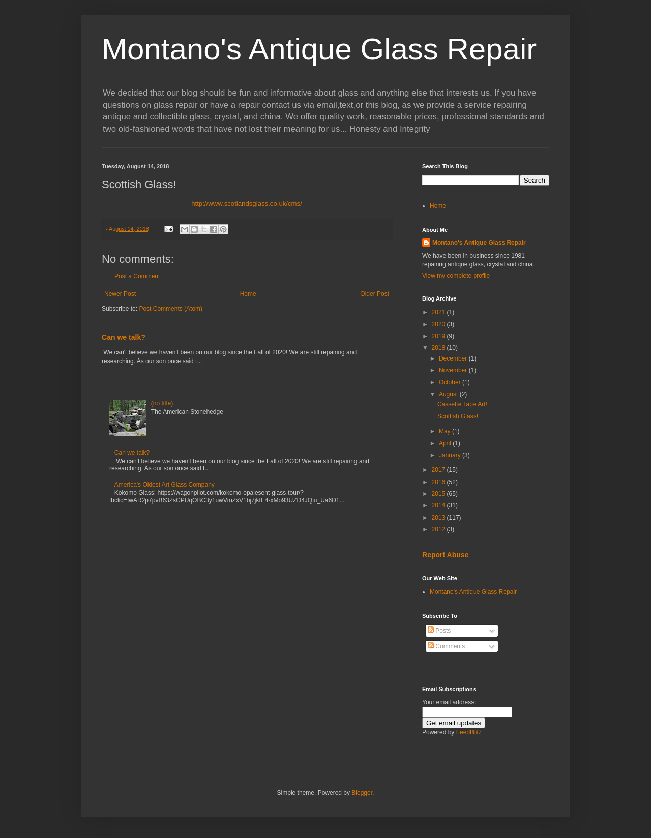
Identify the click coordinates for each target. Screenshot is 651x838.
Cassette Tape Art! (462, 404)
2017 (439, 469)
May (445, 431)
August (449, 394)
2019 (439, 336)
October (450, 382)
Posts (439, 630)
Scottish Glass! (457, 416)
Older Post (374, 293)
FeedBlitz (469, 732)
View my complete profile (456, 275)
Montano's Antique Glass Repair (319, 49)
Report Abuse (445, 555)
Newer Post (120, 293)
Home (248, 293)
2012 (439, 529)
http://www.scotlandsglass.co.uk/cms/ (246, 203)
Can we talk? (123, 337)
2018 (439, 347)
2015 (439, 493)
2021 (439, 312)
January (450, 455)
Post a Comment (137, 276)
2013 (439, 517)
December (454, 358)
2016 (439, 482)
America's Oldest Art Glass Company (164, 484)
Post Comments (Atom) (170, 308)
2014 (439, 505)
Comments (446, 646)
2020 (439, 324)
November (454, 370)
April (446, 443)
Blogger (361, 792)
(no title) (162, 403)
